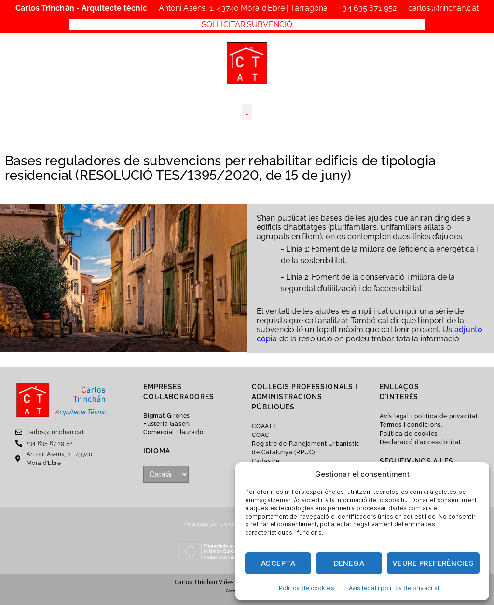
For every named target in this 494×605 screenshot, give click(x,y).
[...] (166, 474)
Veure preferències (433, 563)
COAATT (264, 426)
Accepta (278, 563)
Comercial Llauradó (173, 432)
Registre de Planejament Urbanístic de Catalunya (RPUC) (306, 448)
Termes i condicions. (411, 425)
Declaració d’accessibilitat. (421, 442)
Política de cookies (306, 587)
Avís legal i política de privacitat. (395, 587)
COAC (260, 435)
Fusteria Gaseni (167, 424)
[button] (246, 112)
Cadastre (265, 461)
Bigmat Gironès (166, 415)
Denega (349, 563)
